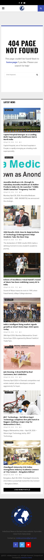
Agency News (9, 110)
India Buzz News (26, 557)
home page (11, 62)
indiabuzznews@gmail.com (26, 538)
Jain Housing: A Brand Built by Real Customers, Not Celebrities (18, 373)
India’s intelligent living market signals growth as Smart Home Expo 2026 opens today (21, 327)
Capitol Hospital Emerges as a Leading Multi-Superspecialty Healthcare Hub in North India (20, 137)
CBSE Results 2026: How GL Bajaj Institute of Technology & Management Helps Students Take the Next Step (21, 235)
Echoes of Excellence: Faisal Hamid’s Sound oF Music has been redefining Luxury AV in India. (22, 282)
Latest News (9, 102)
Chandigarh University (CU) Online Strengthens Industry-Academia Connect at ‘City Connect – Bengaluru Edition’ (21, 470)
